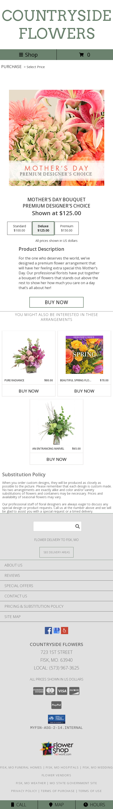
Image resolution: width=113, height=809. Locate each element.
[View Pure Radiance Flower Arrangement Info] (29, 355)
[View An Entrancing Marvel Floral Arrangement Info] (56, 423)
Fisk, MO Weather (31, 783)
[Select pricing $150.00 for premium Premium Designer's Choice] (66, 228)
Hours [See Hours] (94, 805)
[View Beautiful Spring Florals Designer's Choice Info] (84, 355)
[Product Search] (57, 526)
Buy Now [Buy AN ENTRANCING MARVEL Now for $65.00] (56, 459)
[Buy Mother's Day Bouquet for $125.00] (56, 302)
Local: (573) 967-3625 (56, 668)
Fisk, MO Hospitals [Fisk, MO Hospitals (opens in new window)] (62, 767)
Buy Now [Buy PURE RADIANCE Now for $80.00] (29, 391)
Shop (28, 54)
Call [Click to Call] (18, 805)
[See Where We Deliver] (56, 552)
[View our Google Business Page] (56, 632)
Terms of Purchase (58, 791)
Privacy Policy (24, 791)
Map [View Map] (56, 805)
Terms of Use (90, 791)
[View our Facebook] (48, 632)
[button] (56, 719)
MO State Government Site (73, 783)
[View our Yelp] (64, 632)
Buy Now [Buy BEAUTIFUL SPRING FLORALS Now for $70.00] (84, 391)
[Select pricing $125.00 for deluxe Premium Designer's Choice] (43, 228)
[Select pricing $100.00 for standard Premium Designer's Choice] (19, 228)
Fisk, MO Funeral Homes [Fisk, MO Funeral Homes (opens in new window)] (21, 767)
